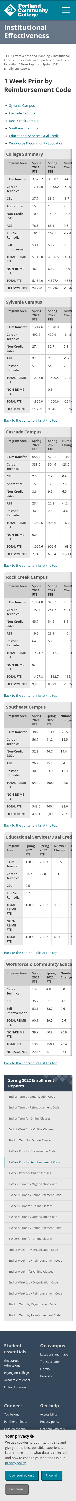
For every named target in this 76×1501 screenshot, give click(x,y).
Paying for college (16, 1373)
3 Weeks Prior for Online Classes (30, 1239)
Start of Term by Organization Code (32, 1304)
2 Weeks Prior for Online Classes (30, 1206)
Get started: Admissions (12, 1363)
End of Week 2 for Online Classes (31, 1129)
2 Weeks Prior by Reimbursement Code (35, 1195)
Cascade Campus (22, 113)
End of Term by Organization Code (32, 1096)
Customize (16, 1489)
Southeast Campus (23, 128)
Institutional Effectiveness (26, 31)
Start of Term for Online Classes (30, 1140)
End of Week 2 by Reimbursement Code (35, 1293)
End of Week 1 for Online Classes (31, 1271)
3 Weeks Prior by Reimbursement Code (35, 1228)
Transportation (50, 1362)
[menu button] (66, 10)
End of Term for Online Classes (29, 1118)
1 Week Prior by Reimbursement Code (34, 1162)
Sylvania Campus (22, 105)
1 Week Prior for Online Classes (30, 1173)
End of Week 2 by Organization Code (33, 1282)
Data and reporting (38, 60)
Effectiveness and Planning (31, 56)
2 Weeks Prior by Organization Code (33, 1184)
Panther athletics (15, 1422)
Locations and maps (54, 1354)
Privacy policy (49, 1422)
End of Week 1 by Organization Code (33, 1250)
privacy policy (15, 1463)
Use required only (21, 1475)
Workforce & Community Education (36, 143)
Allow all (52, 1475)
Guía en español (15, 1429)
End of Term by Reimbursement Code (34, 1107)
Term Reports (30, 64)
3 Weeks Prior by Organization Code (33, 1217)
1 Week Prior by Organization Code (32, 1151)
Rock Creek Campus (24, 121)
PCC (7, 56)
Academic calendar (17, 1380)
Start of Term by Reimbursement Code (35, 1315)
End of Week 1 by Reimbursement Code (35, 1260)
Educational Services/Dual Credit (34, 136)
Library (45, 1369)
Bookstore (47, 1376)
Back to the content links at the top (30, 420)
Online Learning (15, 1387)
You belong (11, 1414)
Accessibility (48, 1414)
